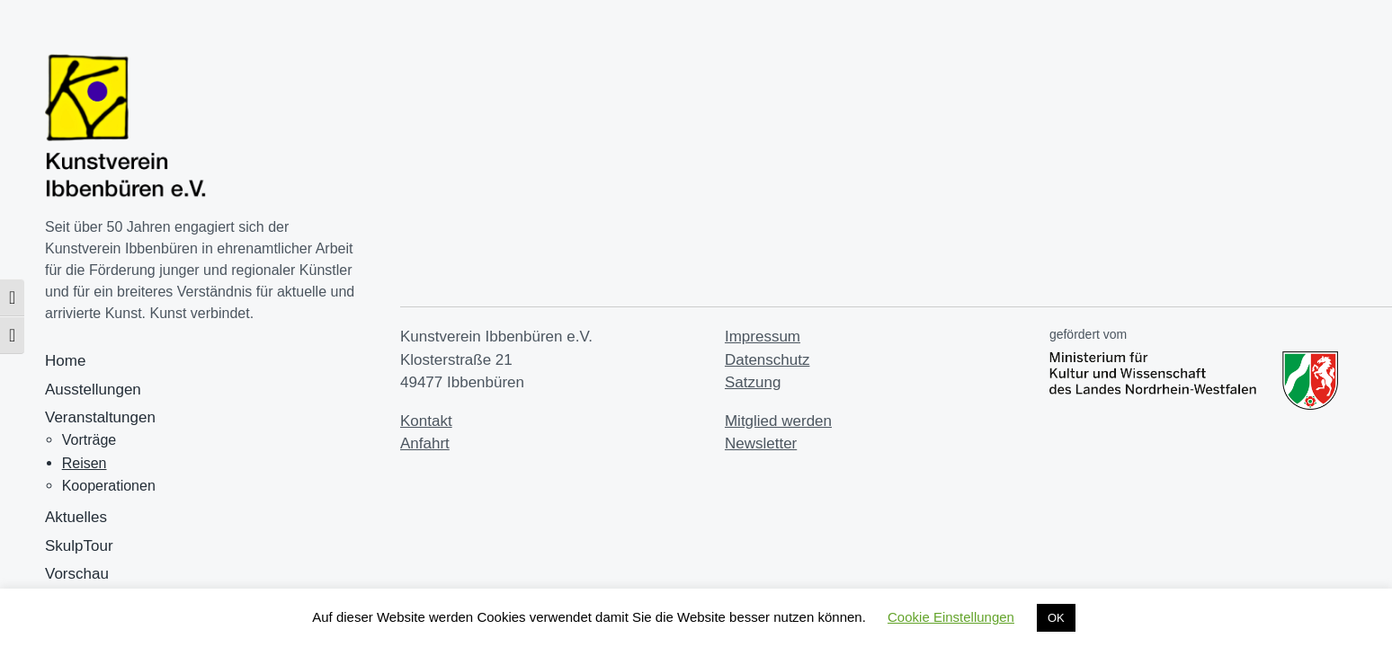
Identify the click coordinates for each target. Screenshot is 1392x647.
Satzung (753, 382)
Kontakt (426, 421)
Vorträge (89, 440)
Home (65, 360)
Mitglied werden (778, 421)
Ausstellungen (93, 389)
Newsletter (761, 443)
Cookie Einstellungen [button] (951, 617)
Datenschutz (767, 359)
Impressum (762, 336)
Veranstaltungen (100, 417)
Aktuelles (76, 517)
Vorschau (77, 573)
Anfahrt (425, 443)
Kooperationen (109, 485)
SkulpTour (79, 545)
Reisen (84, 463)
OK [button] (1056, 618)
